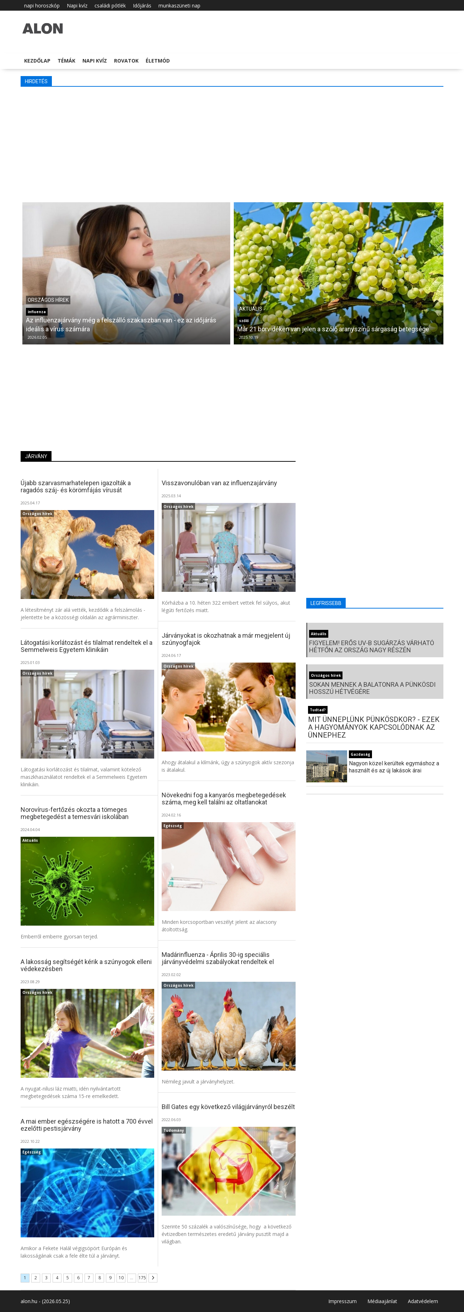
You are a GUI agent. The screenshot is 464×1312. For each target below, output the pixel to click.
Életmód (158, 60)
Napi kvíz (77, 5)
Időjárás (142, 5)
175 (142, 1278)
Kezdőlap (37, 60)
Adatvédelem (423, 1301)
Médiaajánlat (382, 1301)
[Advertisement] (232, 143)
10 (121, 1278)
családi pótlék (110, 5)
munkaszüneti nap (179, 5)
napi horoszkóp (42, 5)
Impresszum (342, 1301)
